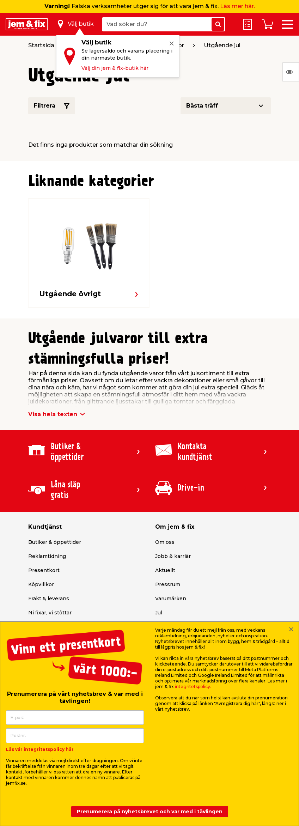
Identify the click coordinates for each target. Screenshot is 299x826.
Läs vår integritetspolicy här (40, 749)
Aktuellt (165, 570)
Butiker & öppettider (54, 542)
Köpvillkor (41, 584)
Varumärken (170, 598)
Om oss (165, 542)
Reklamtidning (47, 556)
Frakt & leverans (48, 598)
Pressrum (167, 584)
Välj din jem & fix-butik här (114, 68)
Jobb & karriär (173, 556)
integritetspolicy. (193, 686)
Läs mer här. (237, 6)
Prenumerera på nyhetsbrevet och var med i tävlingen (149, 811)
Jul (158, 612)
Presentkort (44, 570)
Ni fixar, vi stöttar (50, 612)
